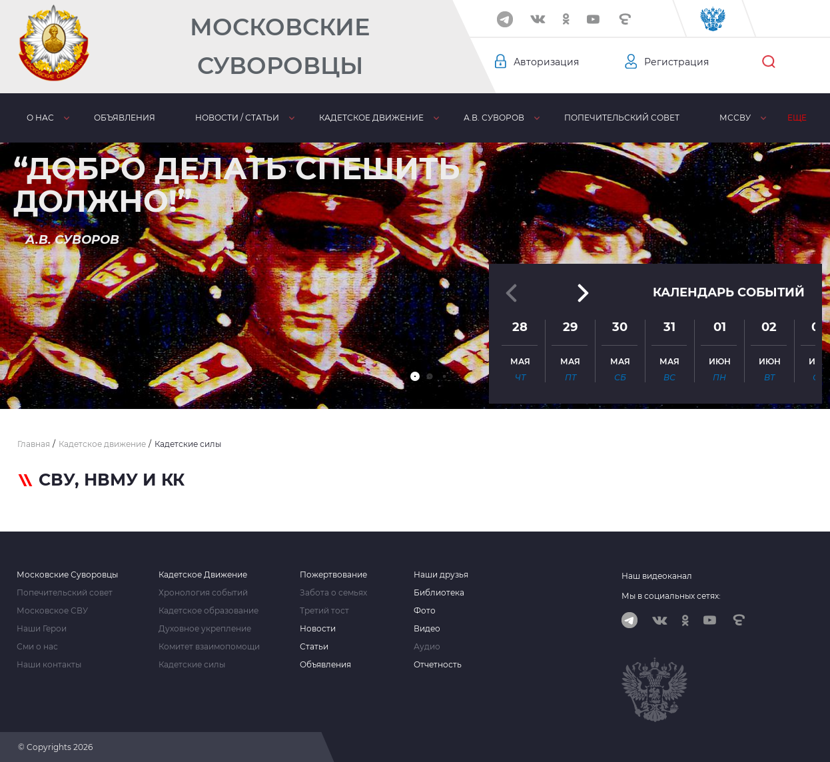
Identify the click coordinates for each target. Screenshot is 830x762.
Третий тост (324, 611)
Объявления (124, 118)
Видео (427, 629)
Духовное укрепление (205, 629)
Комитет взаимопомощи (209, 647)
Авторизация (546, 62)
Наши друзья (441, 575)
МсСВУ (735, 118)
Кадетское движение (371, 118)
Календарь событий (729, 292)
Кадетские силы (192, 665)
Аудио (427, 647)
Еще (797, 118)
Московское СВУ (52, 611)
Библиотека (439, 593)
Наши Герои (42, 629)
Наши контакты (49, 665)
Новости (318, 629)
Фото (425, 611)
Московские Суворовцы (280, 46)
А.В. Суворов (494, 118)
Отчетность (438, 665)
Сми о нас (37, 647)
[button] (415, 376)
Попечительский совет (621, 118)
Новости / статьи (237, 118)
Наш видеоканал (657, 576)
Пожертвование (333, 575)
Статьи (314, 647)
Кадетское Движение (203, 575)
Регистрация (676, 62)
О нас (40, 118)
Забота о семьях (333, 593)
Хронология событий (203, 593)
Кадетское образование (208, 611)
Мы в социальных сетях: (671, 596)
